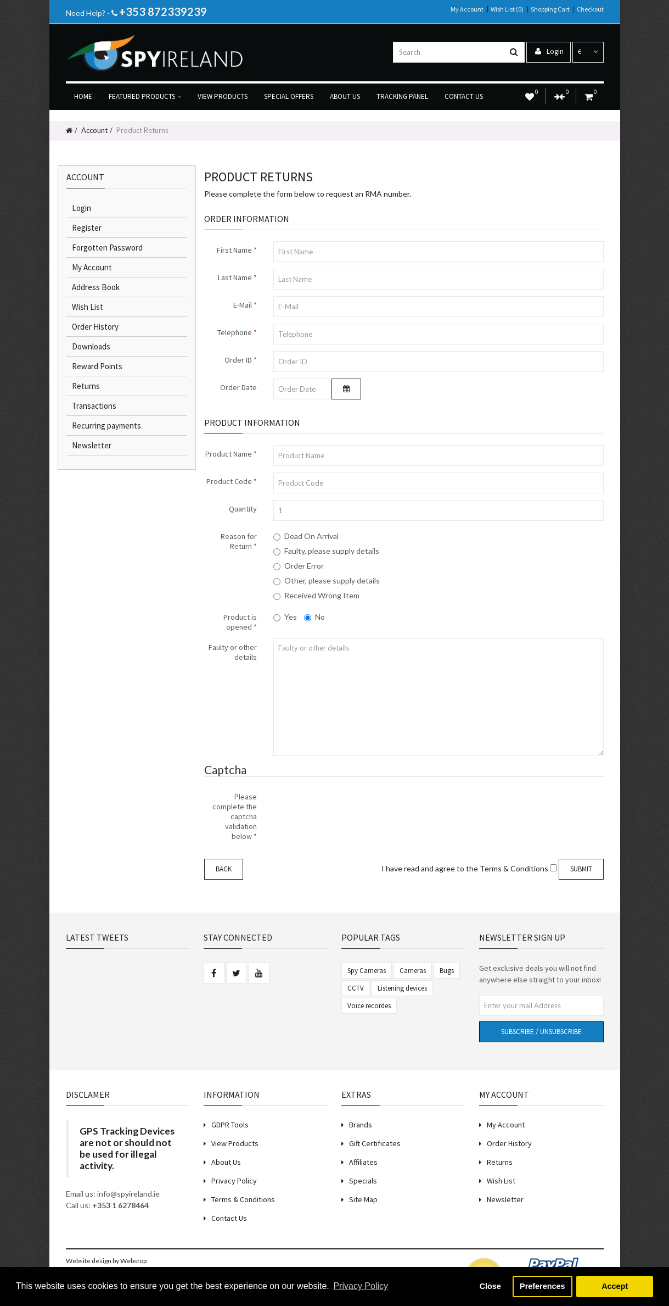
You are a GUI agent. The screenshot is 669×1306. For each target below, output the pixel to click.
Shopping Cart (550, 9)
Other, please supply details (326, 580)
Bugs (447, 970)
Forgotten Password (107, 247)
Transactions (94, 406)
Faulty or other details (233, 652)
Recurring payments (106, 425)
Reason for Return (239, 541)
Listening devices (402, 988)
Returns (86, 386)
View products (223, 96)
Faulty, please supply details (326, 550)
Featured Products (145, 96)
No (314, 616)
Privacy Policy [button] (360, 1286)
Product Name (228, 454)
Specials (363, 1181)
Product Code (229, 481)
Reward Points (97, 366)
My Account (467, 9)
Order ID (238, 360)
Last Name (235, 277)
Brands (360, 1125)
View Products (234, 1143)
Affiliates (363, 1162)
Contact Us (229, 1218)
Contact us (464, 96)
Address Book (96, 287)
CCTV (355, 988)
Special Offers (288, 96)
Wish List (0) (507, 9)
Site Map (363, 1199)
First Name (234, 250)
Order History (95, 326)
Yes (285, 616)
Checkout (590, 9)
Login (549, 51)
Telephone (234, 332)
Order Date (238, 387)
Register (87, 228)
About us (345, 96)
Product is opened (240, 622)
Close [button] (490, 1286)
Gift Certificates (375, 1143)
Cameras (413, 970)
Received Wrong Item (316, 595)
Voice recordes (369, 1005)
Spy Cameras (366, 970)
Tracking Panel (402, 96)
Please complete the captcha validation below (234, 816)
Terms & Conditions (243, 1199)
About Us (226, 1162)
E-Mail (242, 305)
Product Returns (141, 130)
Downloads (91, 346)
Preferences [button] (542, 1286)
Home (83, 96)
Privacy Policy (234, 1181)
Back (224, 869)
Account (94, 130)
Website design (88, 1261)
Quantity (243, 509)
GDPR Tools (230, 1125)
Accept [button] (614, 1286)
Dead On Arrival (306, 536)
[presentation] (356, 809)
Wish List (87, 307)
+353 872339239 (163, 11)
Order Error (298, 565)
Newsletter (91, 445)
